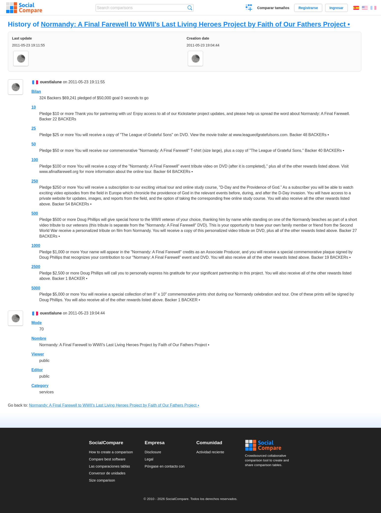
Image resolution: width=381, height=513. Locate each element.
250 (34, 181)
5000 (35, 288)
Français (373, 8)
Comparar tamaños (273, 8)
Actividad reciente (210, 452)
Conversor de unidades (107, 473)
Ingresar (336, 8)
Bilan (36, 91)
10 (33, 107)
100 (34, 160)
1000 (35, 245)
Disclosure (153, 452)
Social (268, 445)
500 (34, 213)
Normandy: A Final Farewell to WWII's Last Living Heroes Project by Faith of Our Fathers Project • (195, 24)
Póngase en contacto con (164, 466)
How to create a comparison (111, 452)
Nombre (38, 338)
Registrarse (308, 8)
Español (356, 8)
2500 (35, 267)
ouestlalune (51, 82)
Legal (149, 459)
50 (33, 144)
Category (39, 386)
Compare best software (107, 459)
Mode (36, 323)
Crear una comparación (249, 8)
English (365, 8)
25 (33, 128)
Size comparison (102, 480)
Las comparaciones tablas (109, 466)
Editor (37, 370)
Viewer (37, 354)
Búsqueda (190, 7)
